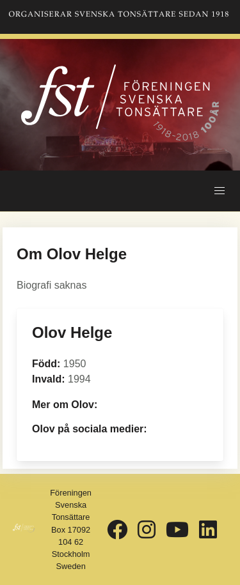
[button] (219, 191)
